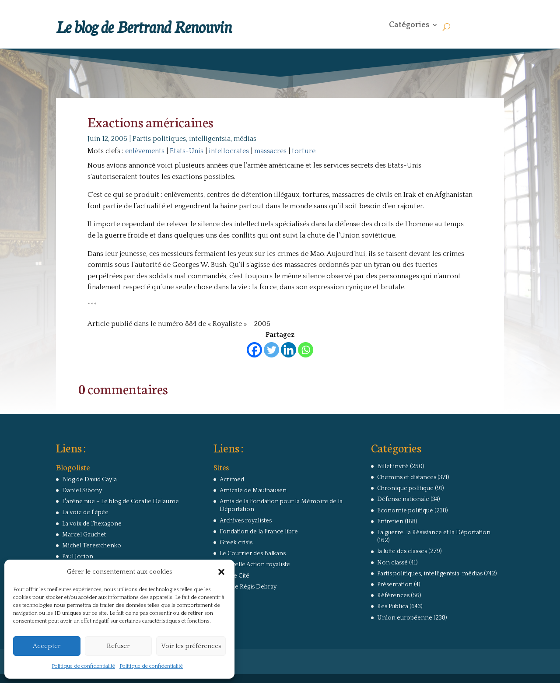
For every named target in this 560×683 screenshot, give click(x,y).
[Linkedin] (288, 349)
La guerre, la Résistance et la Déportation (433, 532)
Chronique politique (405, 488)
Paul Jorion (77, 556)
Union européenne (404, 617)
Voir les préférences (191, 646)
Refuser (118, 646)
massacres (270, 151)
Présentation (395, 584)
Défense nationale (403, 499)
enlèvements (144, 151)
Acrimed (232, 479)
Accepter (46, 646)
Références (393, 595)
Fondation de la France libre (259, 531)
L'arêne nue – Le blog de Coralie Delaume (120, 501)
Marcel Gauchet (84, 534)
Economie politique (405, 510)
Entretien (390, 521)
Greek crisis (236, 542)
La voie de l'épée (85, 512)
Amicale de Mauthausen (253, 490)
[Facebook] (254, 349)
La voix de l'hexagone (92, 523)
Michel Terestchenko (91, 545)
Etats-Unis (186, 151)
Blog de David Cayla (89, 479)
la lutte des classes (402, 551)
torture (303, 151)
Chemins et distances (406, 477)
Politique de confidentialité (83, 666)
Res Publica (392, 606)
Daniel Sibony (82, 490)
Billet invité (393, 466)
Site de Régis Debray (248, 586)
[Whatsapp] (305, 349)
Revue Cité (234, 575)
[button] (221, 571)
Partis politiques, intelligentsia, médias (194, 139)
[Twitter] (271, 349)
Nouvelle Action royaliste (255, 564)
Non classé (392, 562)
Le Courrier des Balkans (253, 553)
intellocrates (229, 151)
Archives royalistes (246, 520)
